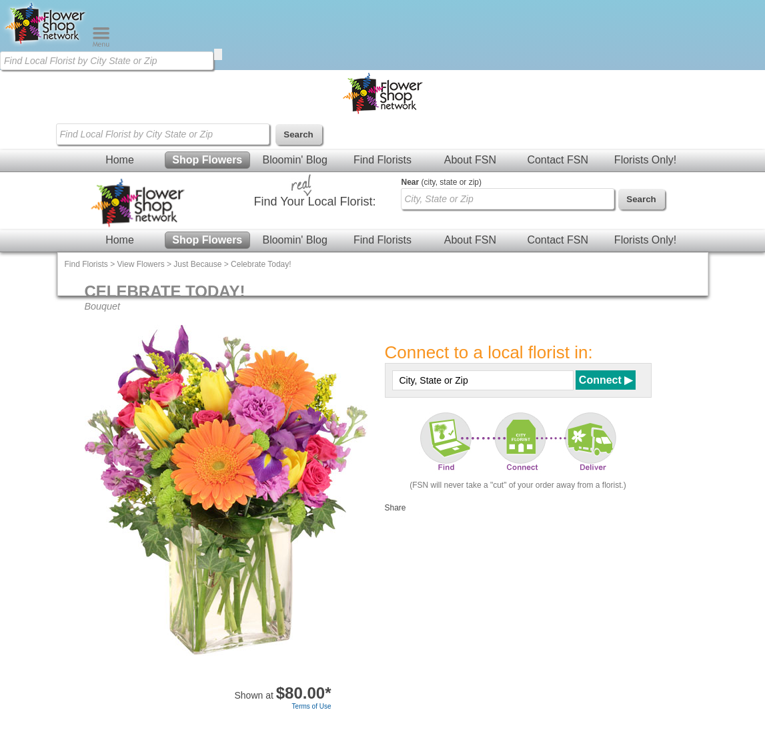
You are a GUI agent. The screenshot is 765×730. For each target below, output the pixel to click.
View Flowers (141, 264)
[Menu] (101, 44)
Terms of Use (311, 706)
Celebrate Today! (261, 264)
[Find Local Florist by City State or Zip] (106, 60)
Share (395, 507)
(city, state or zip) (442, 182)
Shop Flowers (207, 159)
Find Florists (382, 159)
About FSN (470, 159)
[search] (218, 54)
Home (119, 159)
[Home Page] (46, 44)
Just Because (197, 264)
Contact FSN (557, 159)
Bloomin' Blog (294, 159)
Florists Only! (645, 159)
